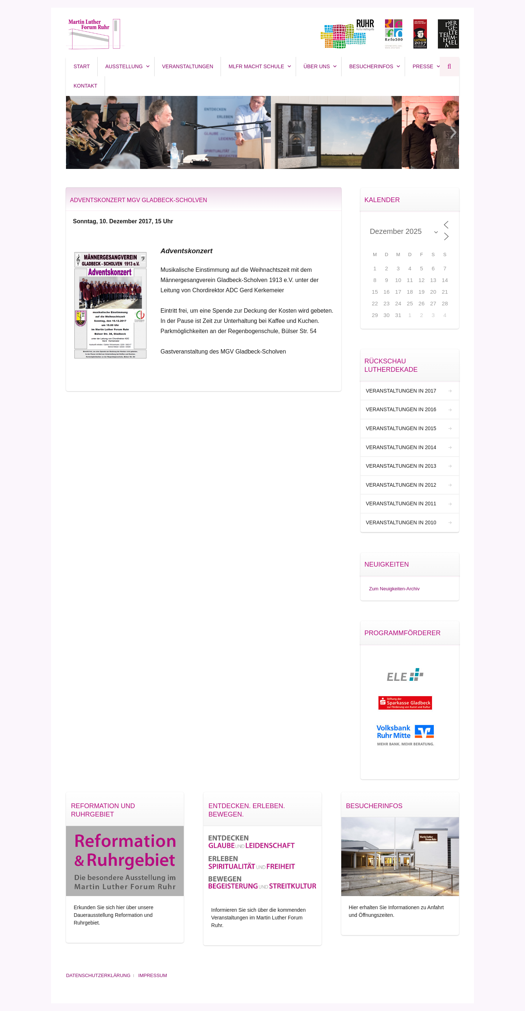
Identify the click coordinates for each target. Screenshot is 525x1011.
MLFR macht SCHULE (256, 66)
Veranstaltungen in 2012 (401, 485)
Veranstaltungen (187, 66)
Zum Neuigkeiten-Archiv (394, 588)
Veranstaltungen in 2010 (401, 522)
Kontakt (85, 86)
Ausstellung (124, 66)
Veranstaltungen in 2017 (401, 391)
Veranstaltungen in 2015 (401, 428)
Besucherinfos (371, 66)
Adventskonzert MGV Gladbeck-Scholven (138, 200)
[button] (71, 132)
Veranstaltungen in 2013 (401, 466)
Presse (423, 66)
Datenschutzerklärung (98, 975)
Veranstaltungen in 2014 (401, 447)
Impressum (152, 975)
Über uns (316, 66)
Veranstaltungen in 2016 (401, 409)
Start (82, 66)
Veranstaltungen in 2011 (401, 503)
